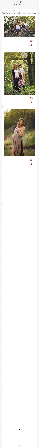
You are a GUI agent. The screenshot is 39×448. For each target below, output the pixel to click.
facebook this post (13, 407)
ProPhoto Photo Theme (25, 412)
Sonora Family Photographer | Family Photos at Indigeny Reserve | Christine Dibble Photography (23, 395)
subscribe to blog (26, 407)
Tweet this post (21, 407)
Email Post (17, 407)
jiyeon (7, 403)
